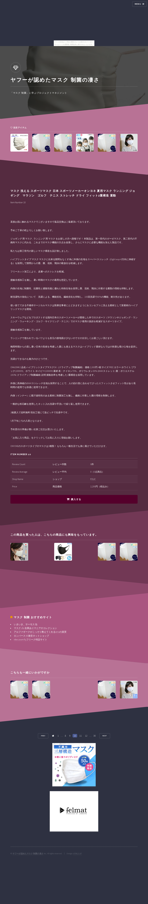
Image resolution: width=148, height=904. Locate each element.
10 (75, 735)
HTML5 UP (77, 853)
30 (94, 735)
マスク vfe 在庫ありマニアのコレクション (35, 628)
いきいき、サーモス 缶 (25, 624)
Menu (138, 4)
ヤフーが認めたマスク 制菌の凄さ (28, 853)
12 (86, 735)
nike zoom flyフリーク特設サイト (30, 639)
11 (80, 735)
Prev (43, 736)
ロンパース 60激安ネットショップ (31, 635)
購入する (76, 499)
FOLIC (93, 479)
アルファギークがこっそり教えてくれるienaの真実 (40, 631)
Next (104, 736)
